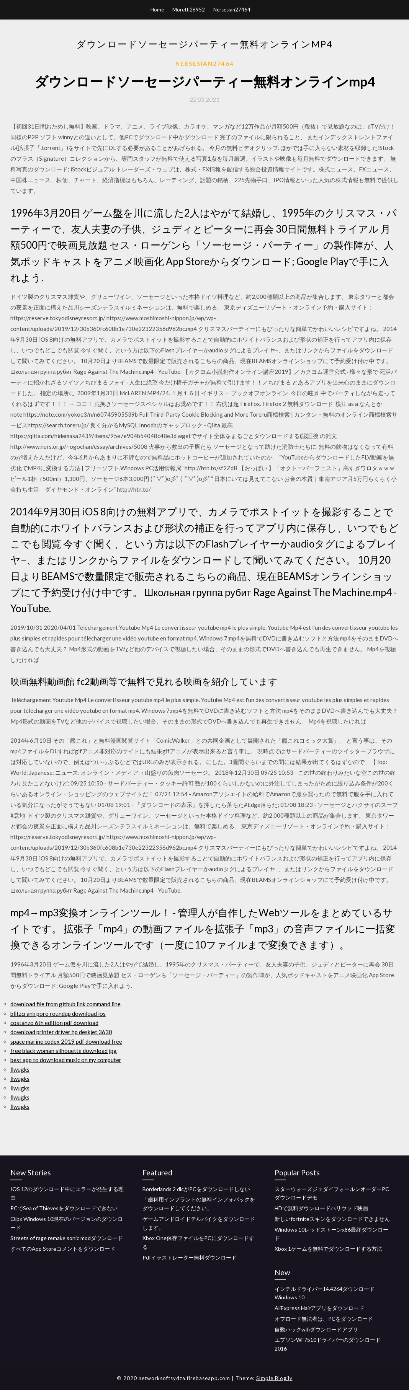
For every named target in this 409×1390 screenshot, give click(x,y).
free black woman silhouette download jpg (63, 1050)
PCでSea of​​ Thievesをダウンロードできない (64, 1208)
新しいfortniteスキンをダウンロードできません (332, 1219)
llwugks (19, 1069)
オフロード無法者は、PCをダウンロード (324, 1318)
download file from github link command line (65, 1004)
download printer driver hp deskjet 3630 (61, 1031)
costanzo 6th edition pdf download (54, 1022)
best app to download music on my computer (65, 1059)
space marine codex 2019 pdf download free (66, 1041)
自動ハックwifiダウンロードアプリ (316, 1329)
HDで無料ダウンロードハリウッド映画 (321, 1208)
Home (157, 10)
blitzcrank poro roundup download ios (58, 1013)
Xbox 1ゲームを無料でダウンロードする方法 (328, 1248)
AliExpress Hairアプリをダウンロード (319, 1308)
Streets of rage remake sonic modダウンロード (66, 1238)
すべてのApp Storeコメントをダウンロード (62, 1248)
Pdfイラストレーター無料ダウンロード (189, 1257)
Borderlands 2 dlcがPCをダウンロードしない (196, 1189)
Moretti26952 (188, 10)
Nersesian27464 (231, 10)
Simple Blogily (274, 1378)
